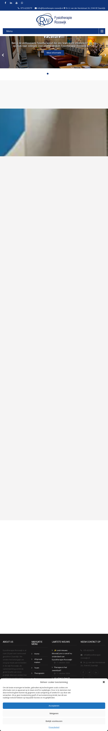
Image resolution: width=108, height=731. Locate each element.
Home (36, 653)
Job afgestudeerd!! (62, 678)
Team (36, 667)
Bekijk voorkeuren (54, 721)
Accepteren (54, 705)
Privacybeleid (54, 727)
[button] (103, 682)
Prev (3, 55)
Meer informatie (54, 53)
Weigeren (54, 713)
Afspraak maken (38, 661)
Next (105, 55)
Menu (9, 31)
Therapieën (39, 673)
